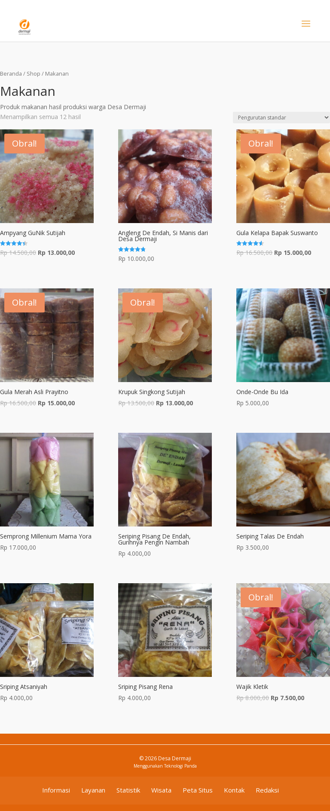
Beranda (11, 73)
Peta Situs (198, 790)
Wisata (161, 790)
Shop (33, 73)
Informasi (56, 790)
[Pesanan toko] (281, 117)
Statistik (128, 790)
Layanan (93, 790)
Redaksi (267, 790)
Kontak (234, 790)
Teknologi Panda (180, 766)
